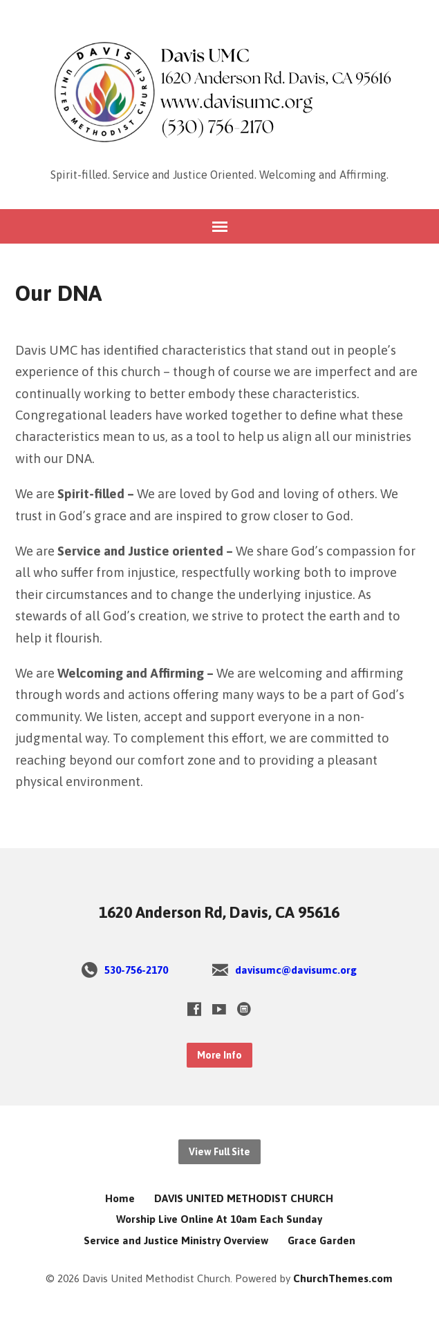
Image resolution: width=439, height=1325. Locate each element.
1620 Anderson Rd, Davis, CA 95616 (219, 912)
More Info (219, 1055)
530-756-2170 (136, 970)
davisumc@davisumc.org (296, 970)
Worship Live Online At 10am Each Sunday (219, 1219)
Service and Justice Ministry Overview (176, 1240)
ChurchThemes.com (343, 1278)
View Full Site (219, 1151)
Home (120, 1198)
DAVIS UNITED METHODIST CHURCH (243, 1198)
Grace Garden (321, 1240)
